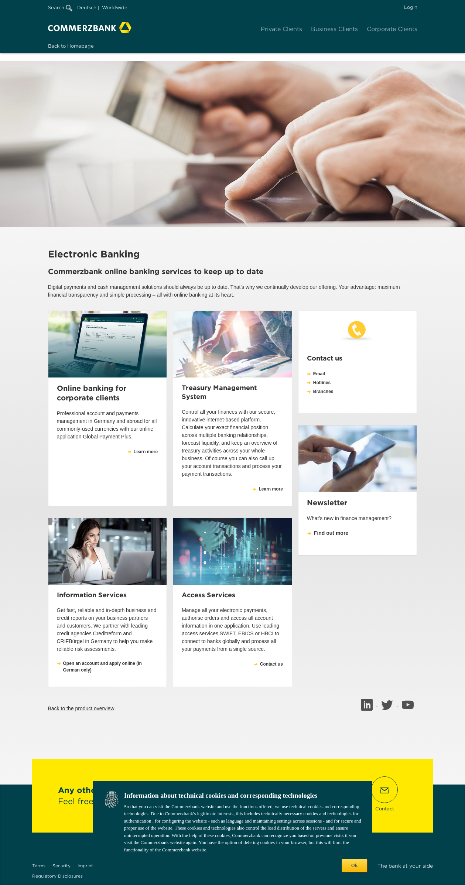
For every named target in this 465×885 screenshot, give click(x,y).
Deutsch (86, 7)
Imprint (85, 865)
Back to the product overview (81, 708)
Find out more (331, 533)
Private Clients (281, 29)
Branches (323, 391)
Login (410, 7)
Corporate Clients (392, 29)
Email (319, 373)
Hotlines (322, 382)
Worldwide (114, 7)
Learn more (146, 451)
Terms (38, 865)
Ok (354, 865)
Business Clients (334, 29)
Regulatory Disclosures (57, 876)
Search (60, 7)
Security (61, 865)
